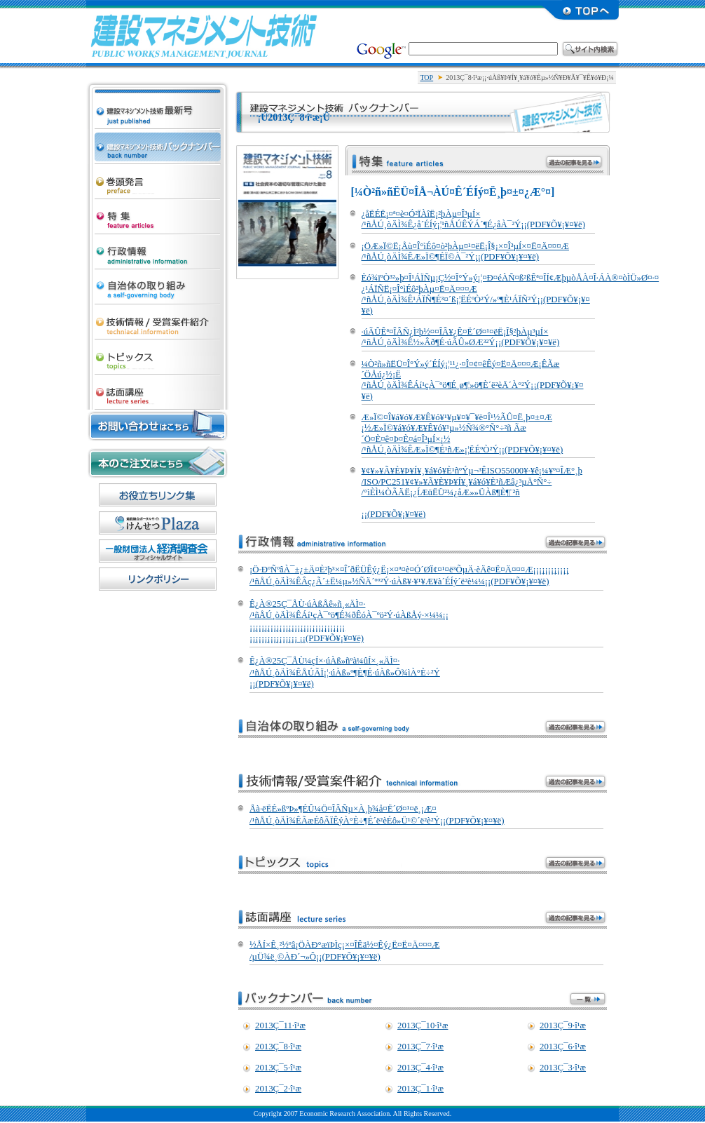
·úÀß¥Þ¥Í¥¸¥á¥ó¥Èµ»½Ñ (204, 35)
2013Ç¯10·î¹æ (422, 1025)
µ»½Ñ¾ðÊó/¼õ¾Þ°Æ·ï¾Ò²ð (157, 318)
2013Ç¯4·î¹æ (420, 1067)
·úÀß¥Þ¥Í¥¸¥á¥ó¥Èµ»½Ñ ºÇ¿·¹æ (157, 95)
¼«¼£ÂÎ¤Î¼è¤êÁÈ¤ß (157, 283)
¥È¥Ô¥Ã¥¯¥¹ (157, 353)
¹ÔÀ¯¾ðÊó (157, 248)
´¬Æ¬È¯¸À (157, 178)
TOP (426, 77)
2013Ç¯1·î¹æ (420, 1089)
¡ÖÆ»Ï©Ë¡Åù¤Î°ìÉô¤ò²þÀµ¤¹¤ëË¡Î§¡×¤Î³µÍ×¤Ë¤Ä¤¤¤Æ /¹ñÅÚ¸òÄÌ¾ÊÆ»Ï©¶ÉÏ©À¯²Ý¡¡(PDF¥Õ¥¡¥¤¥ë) (465, 251)
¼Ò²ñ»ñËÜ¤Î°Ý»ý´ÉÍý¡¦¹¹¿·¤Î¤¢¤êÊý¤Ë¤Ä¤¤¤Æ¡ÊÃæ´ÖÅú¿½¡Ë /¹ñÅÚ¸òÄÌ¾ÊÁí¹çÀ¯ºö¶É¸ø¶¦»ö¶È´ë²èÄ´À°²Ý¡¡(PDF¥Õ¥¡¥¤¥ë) (473, 380)
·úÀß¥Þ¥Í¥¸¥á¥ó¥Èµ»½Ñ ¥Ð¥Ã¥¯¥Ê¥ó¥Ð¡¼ (157, 143)
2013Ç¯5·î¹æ (278, 1067)
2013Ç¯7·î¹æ (420, 1046)
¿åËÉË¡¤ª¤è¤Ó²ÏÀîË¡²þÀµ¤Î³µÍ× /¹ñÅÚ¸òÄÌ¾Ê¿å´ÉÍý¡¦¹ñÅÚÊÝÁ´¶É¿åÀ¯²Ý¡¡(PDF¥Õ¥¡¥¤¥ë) (473, 219)
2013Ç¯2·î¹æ (278, 1089)
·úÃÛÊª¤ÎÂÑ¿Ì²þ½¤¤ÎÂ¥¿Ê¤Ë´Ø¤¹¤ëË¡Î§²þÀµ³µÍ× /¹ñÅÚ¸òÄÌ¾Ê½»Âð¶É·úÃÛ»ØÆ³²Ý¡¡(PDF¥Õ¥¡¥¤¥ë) (461, 337)
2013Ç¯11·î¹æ (280, 1025)
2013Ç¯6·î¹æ (563, 1046)
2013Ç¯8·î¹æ (278, 1046)
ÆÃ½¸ (157, 213)
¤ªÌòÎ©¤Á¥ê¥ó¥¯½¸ (158, 494)
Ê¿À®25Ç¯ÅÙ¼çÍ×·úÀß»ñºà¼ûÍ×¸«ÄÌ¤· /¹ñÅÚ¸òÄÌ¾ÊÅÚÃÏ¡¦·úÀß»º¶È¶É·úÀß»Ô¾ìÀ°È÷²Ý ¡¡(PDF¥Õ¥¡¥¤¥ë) (344, 672)
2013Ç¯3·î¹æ (563, 1067)
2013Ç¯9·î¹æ (563, 1025)
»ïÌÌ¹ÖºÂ (157, 389)
